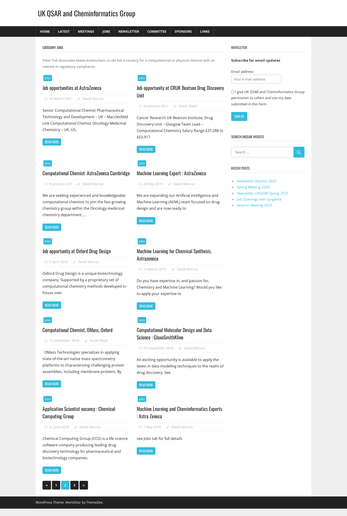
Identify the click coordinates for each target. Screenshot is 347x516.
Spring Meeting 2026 (253, 187)
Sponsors (183, 31)
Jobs (106, 31)
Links (205, 31)
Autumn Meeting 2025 (254, 205)
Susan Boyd (188, 106)
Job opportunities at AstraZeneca (72, 87)
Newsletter (128, 31)
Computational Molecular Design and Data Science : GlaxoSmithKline (175, 340)
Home (45, 31)
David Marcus (93, 98)
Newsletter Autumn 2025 (257, 181)
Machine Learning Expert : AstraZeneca (172, 173)
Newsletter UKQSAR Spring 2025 (262, 193)
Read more (52, 141)
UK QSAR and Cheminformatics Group (87, 13)
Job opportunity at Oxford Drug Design (78, 258)
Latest (64, 31)
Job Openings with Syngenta (259, 199)
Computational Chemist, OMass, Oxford (78, 337)
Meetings (86, 31)
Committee (156, 31)
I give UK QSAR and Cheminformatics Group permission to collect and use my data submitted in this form (267, 97)
